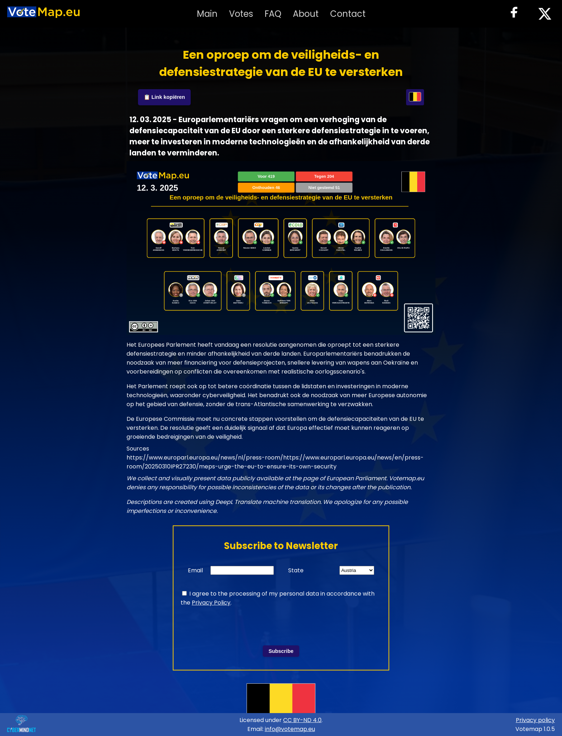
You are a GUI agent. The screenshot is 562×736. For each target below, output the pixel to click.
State (296, 570)
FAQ (273, 14)
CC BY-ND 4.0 (302, 720)
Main (207, 14)
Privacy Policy (211, 602)
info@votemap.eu (290, 729)
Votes (241, 14)
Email (195, 570)
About (306, 14)
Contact (348, 14)
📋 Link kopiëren (164, 97)
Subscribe (281, 651)
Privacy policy (535, 720)
